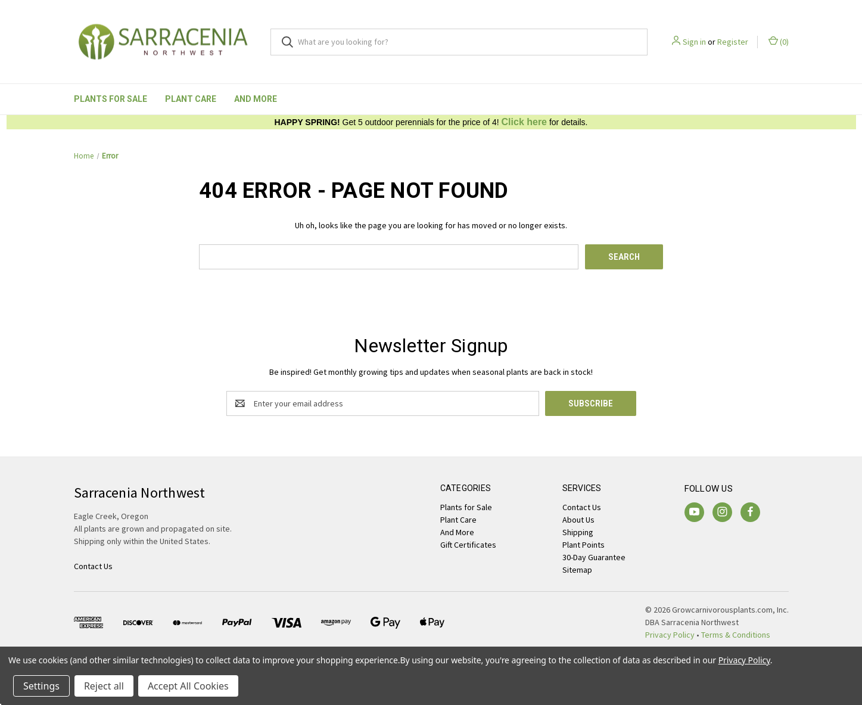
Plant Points (583, 544)
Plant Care (190, 99)
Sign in (694, 41)
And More (255, 99)
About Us (578, 519)
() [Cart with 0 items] (778, 41)
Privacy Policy (670, 634)
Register (732, 41)
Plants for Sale (110, 99)
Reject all (104, 685)
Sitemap (577, 569)
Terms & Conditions (735, 634)
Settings (41, 685)
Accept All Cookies (188, 685)
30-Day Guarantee (594, 557)
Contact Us (581, 507)
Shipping (577, 532)
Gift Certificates (468, 544)
